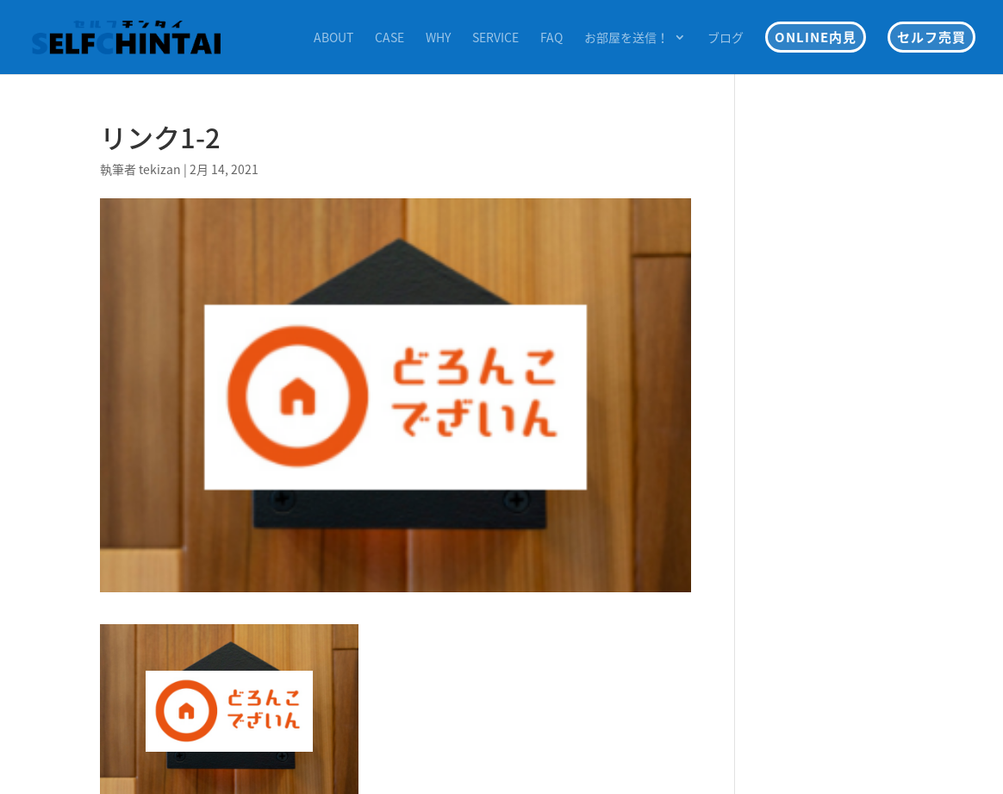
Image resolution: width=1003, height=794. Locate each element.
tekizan (160, 169)
